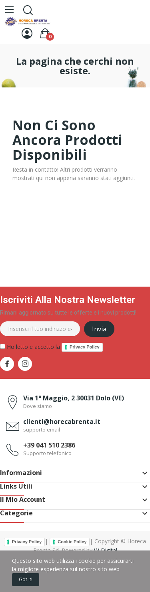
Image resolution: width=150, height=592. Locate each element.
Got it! (25, 579)
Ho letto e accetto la (51, 347)
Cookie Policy (72, 541)
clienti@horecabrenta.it (61, 421)
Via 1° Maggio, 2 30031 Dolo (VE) (73, 398)
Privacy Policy (85, 347)
